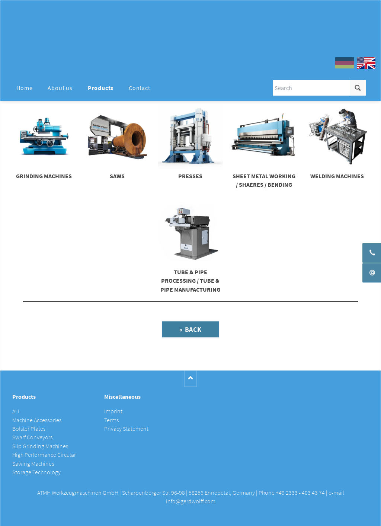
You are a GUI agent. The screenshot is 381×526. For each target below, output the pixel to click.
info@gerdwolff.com (190, 501)
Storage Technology (36, 472)
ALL (16, 411)
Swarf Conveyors (32, 437)
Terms (111, 420)
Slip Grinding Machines (40, 446)
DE (344, 63)
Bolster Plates (28, 428)
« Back (190, 329)
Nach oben (190, 379)
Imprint (113, 411)
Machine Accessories (36, 420)
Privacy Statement (126, 428)
